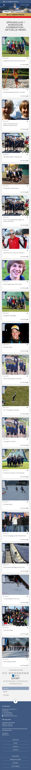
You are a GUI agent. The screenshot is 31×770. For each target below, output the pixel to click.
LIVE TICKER (24, 5)
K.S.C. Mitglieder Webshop (10, 1)
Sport (15, 678)
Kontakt (15, 750)
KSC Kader (6, 695)
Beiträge (15, 763)
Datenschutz (5, 735)
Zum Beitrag (24, 64)
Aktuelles (5, 688)
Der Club (15, 740)
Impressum (5, 733)
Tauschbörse (15, 766)
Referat (5, 691)
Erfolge (15, 746)
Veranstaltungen (15, 759)
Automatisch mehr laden (16, 670)
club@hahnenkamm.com (10, 716)
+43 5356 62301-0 (8, 714)
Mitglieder (15, 756)
